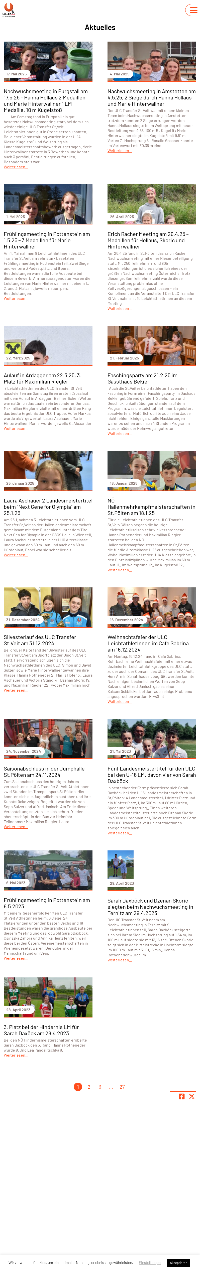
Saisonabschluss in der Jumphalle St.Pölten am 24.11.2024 (44, 771)
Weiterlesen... (16, 166)
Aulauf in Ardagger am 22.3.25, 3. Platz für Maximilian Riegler (42, 378)
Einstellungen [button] (150, 1262)
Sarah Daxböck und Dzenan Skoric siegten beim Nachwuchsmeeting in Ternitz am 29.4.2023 (150, 906)
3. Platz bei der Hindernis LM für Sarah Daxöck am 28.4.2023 (41, 1030)
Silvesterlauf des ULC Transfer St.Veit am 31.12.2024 (40, 639)
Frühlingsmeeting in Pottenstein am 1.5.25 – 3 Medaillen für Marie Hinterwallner (47, 239)
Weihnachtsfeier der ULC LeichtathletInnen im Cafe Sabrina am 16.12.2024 (148, 643)
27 (122, 1087)
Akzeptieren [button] (178, 1263)
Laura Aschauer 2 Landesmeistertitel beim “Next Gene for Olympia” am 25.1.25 (48, 506)
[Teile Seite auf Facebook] (181, 1096)
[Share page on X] (191, 1096)
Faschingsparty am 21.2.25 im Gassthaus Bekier (142, 378)
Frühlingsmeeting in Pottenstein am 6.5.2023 (47, 903)
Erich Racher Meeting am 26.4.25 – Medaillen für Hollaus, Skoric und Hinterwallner (148, 239)
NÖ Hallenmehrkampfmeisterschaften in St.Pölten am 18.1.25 (151, 506)
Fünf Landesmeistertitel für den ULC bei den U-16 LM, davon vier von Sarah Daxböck (152, 774)
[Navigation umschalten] (193, 10)
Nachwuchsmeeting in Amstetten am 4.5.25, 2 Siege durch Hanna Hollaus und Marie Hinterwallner (152, 97)
